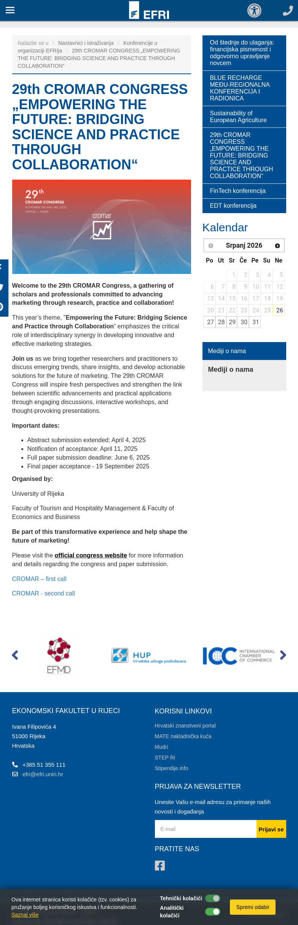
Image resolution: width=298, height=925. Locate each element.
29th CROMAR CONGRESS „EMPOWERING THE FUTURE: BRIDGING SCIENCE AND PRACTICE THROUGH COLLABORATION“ (99, 58)
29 (232, 322)
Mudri (161, 747)
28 (221, 322)
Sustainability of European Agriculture (238, 116)
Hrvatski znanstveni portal (185, 726)
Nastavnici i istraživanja (86, 43)
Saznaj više (25, 915)
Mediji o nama (227, 351)
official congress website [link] (91, 555)
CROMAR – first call (39, 579)
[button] (15, 656)
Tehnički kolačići (181, 898)
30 (244, 322)
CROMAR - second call (43, 593)
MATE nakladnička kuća (183, 736)
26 (279, 310)
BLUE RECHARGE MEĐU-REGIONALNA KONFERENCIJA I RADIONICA (239, 88)
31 (255, 322)
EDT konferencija (233, 205)
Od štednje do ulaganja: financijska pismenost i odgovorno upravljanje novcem (242, 52)
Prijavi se (271, 829)
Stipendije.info (171, 768)
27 (210, 322)
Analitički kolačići (171, 912)
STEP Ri (165, 758)
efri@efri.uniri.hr (42, 774)
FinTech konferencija (238, 191)
